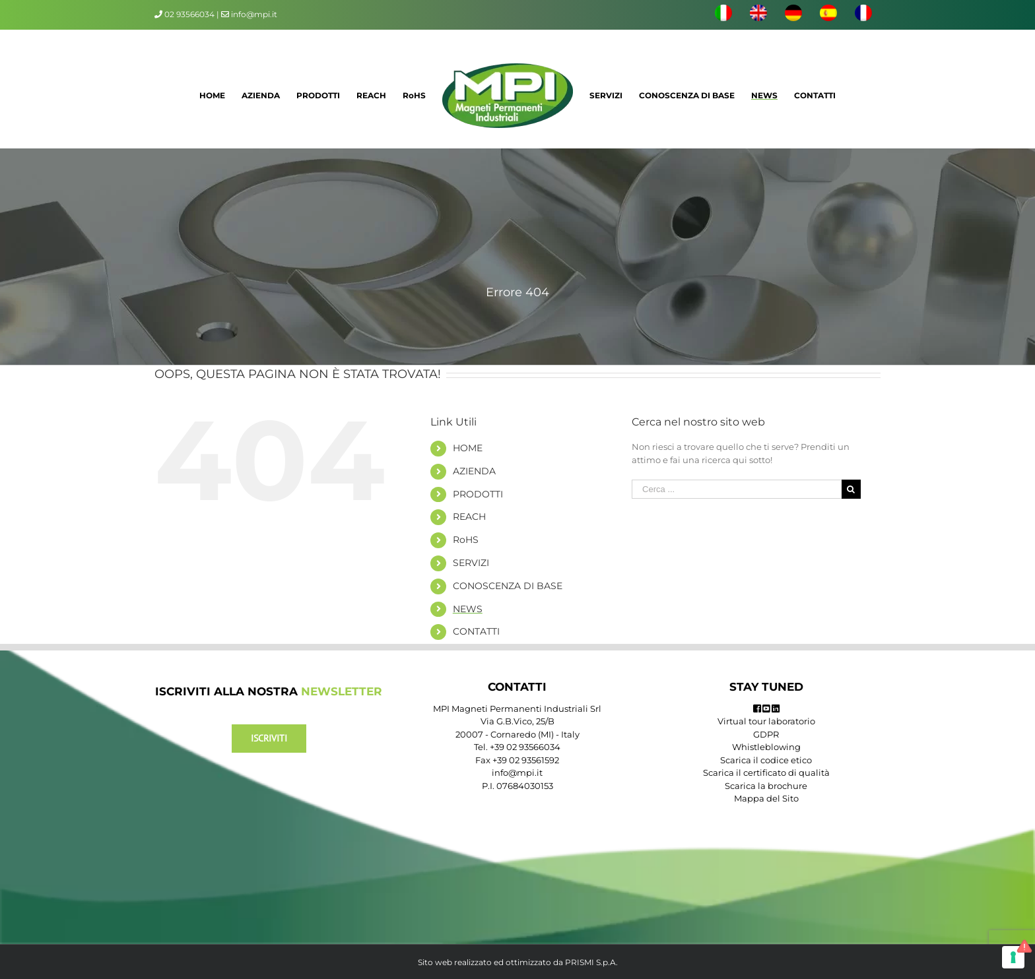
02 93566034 (189, 14)
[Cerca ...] (737, 489)
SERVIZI (471, 563)
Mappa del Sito (766, 798)
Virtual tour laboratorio (766, 721)
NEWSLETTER (341, 691)
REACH (469, 516)
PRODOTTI (478, 494)
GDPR (766, 734)
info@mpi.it (249, 14)
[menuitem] (723, 14)
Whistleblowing (766, 747)
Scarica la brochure (766, 785)
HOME (468, 448)
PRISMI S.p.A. (591, 962)
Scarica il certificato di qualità (766, 772)
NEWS (468, 609)
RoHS (466, 540)
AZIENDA (474, 471)
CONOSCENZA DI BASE (507, 586)
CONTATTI (476, 631)
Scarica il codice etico (766, 760)
